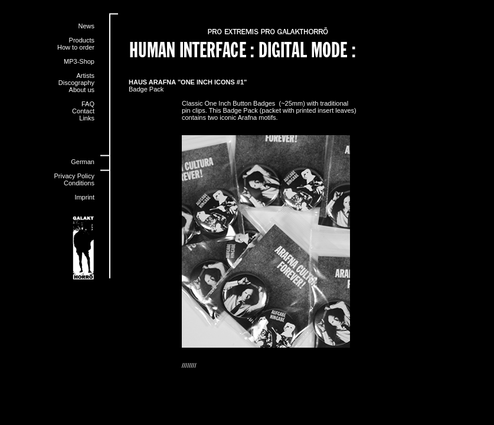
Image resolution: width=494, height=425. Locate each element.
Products (81, 40)
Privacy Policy (74, 175)
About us (81, 89)
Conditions (79, 183)
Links (86, 118)
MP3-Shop (79, 61)
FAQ (87, 103)
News (86, 26)
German (82, 161)
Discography (76, 82)
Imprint (84, 197)
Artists (85, 75)
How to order (75, 47)
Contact (83, 111)
